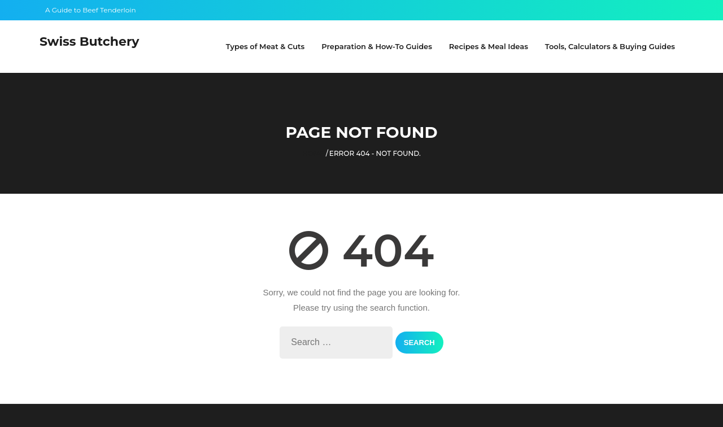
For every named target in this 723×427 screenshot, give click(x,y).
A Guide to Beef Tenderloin (90, 10)
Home (313, 153)
